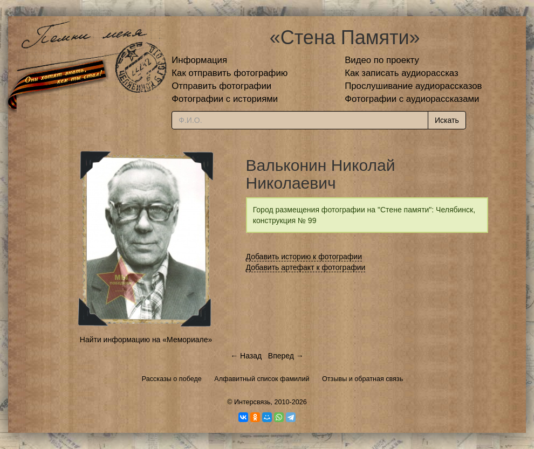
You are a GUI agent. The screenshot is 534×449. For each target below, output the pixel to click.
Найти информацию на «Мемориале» (146, 339)
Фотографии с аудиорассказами (412, 99)
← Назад (246, 355)
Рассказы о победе (172, 379)
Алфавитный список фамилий (261, 379)
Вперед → (286, 355)
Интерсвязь (252, 402)
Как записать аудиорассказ (401, 73)
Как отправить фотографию (229, 73)
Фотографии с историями (225, 99)
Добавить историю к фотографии (304, 256)
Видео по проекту (382, 60)
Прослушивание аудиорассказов (413, 86)
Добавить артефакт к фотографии (306, 267)
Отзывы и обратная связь (362, 379)
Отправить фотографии (221, 86)
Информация (199, 60)
